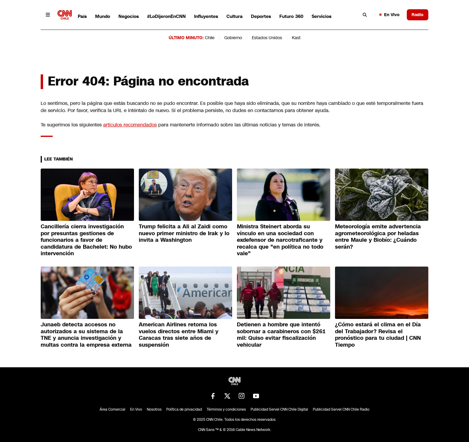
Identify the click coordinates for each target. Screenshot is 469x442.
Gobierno (233, 38)
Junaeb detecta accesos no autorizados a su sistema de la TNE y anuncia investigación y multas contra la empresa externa (86, 335)
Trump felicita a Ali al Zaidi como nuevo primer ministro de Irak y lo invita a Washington (184, 233)
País (82, 16)
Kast (296, 38)
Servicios (321, 16)
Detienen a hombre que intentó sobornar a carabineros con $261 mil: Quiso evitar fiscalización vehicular (281, 335)
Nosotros (154, 409)
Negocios (128, 16)
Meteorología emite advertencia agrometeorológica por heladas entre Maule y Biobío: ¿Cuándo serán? (378, 237)
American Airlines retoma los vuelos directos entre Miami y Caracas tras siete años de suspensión (178, 335)
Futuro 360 (291, 16)
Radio (418, 15)
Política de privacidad (184, 409)
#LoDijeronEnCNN (166, 16)
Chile (209, 38)
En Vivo (389, 15)
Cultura (234, 16)
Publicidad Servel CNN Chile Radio (341, 409)
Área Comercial (112, 409)
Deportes (261, 16)
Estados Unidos (267, 38)
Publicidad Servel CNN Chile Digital (279, 409)
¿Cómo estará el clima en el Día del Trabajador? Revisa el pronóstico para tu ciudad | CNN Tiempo (378, 335)
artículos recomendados (130, 124)
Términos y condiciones (226, 409)
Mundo (102, 16)
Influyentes (206, 16)
